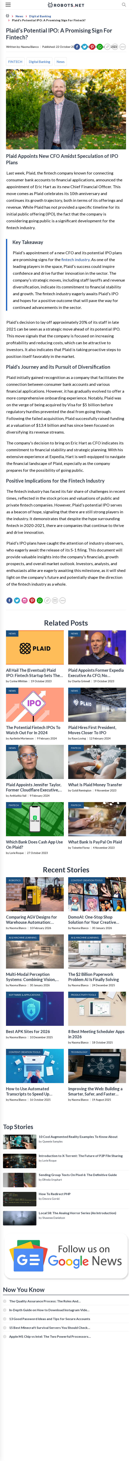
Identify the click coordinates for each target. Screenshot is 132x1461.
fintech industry (75, 259)
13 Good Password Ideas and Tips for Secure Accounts (49, 1319)
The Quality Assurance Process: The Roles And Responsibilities (43, 1301)
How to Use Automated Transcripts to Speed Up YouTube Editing (27, 1094)
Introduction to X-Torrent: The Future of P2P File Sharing (81, 1156)
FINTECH (15, 61)
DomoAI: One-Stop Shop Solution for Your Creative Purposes (92, 922)
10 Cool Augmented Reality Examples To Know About (78, 1136)
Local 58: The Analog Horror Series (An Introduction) (77, 1213)
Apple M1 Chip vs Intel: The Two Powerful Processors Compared (48, 1336)
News (61, 61)
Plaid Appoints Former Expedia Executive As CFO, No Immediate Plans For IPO (96, 675)
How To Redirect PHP (55, 1194)
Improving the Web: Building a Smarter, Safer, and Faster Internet (95, 1094)
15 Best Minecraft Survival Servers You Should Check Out (48, 1327)
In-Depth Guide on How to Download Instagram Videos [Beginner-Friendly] (50, 1310)
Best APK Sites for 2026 (28, 1031)
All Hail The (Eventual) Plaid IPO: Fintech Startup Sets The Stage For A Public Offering (33, 675)
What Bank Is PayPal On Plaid (95, 841)
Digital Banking (39, 61)
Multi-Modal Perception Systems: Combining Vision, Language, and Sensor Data (31, 979)
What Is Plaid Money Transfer (95, 784)
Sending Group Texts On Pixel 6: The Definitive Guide (78, 1175)
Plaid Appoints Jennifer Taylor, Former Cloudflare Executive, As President (33, 789)
